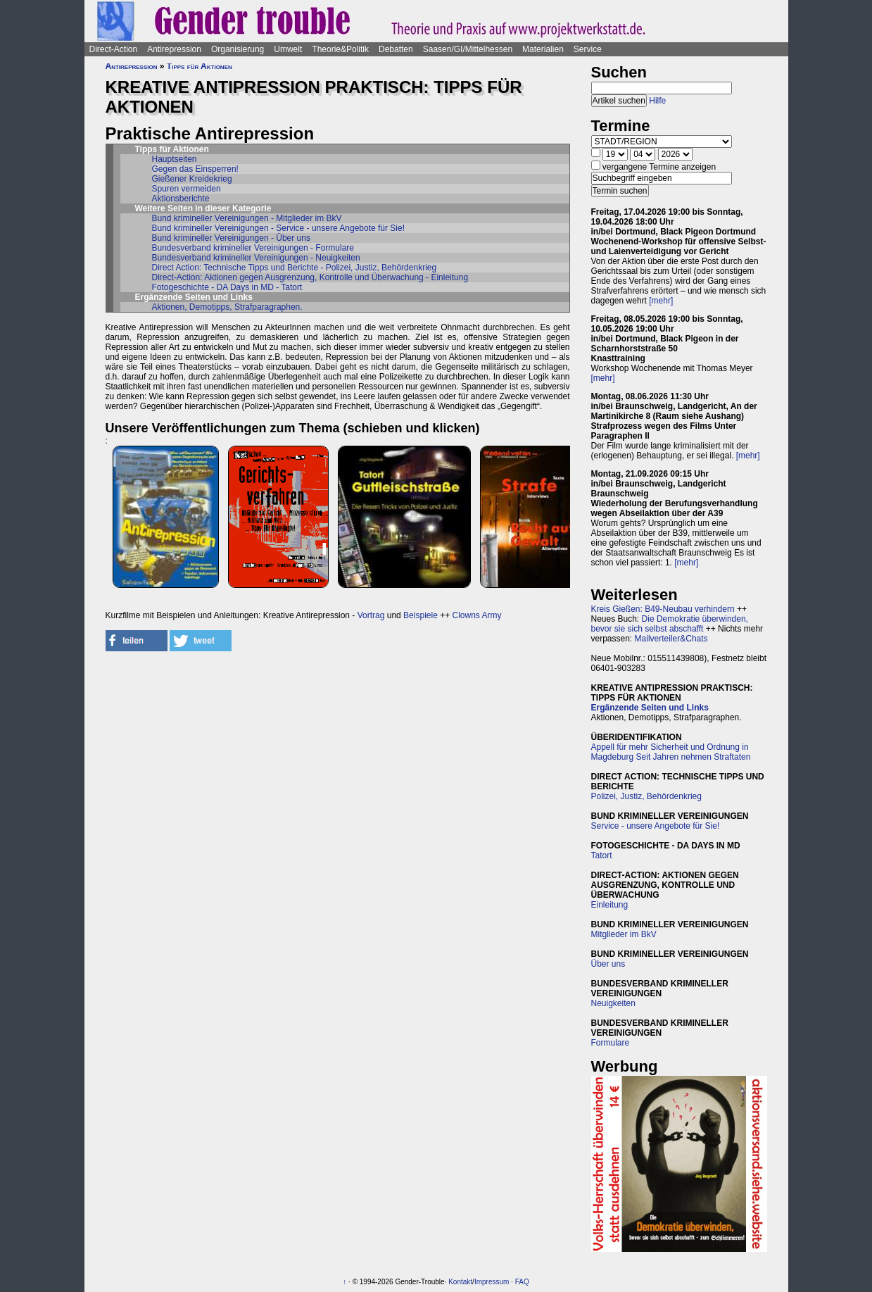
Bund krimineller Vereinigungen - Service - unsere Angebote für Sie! (278, 228)
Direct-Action (113, 49)
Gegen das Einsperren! (195, 169)
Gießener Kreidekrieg (192, 179)
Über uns (608, 964)
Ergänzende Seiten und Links (650, 708)
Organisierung (237, 49)
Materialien (543, 49)
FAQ (522, 1282)
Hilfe (657, 101)
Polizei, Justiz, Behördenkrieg (646, 796)
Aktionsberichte (181, 198)
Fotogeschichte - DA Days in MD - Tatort (227, 287)
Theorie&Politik (340, 49)
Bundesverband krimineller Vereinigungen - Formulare (253, 248)
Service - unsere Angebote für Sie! (655, 826)
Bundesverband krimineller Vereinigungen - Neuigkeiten (256, 258)
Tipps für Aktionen (199, 66)
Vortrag (371, 615)
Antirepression (174, 49)
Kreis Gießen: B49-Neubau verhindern (663, 609)
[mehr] (661, 301)
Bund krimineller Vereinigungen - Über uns (231, 238)
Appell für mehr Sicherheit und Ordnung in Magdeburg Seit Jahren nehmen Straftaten (671, 752)
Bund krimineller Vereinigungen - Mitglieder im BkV (247, 218)
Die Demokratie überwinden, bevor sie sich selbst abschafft (669, 624)
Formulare (610, 1043)
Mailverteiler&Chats (671, 639)
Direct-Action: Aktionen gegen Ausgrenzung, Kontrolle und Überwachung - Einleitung (310, 277)
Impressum (491, 1282)
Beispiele (420, 615)
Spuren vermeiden (186, 189)
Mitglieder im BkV (624, 934)
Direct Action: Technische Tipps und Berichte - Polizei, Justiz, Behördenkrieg (294, 267)
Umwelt (288, 49)
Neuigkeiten (613, 1003)
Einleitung (609, 905)
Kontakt (460, 1282)
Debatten (396, 49)
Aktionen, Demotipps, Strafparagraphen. (227, 307)
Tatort (601, 855)
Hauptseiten (174, 159)
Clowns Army (477, 615)
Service (588, 49)
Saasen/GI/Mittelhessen (467, 49)
